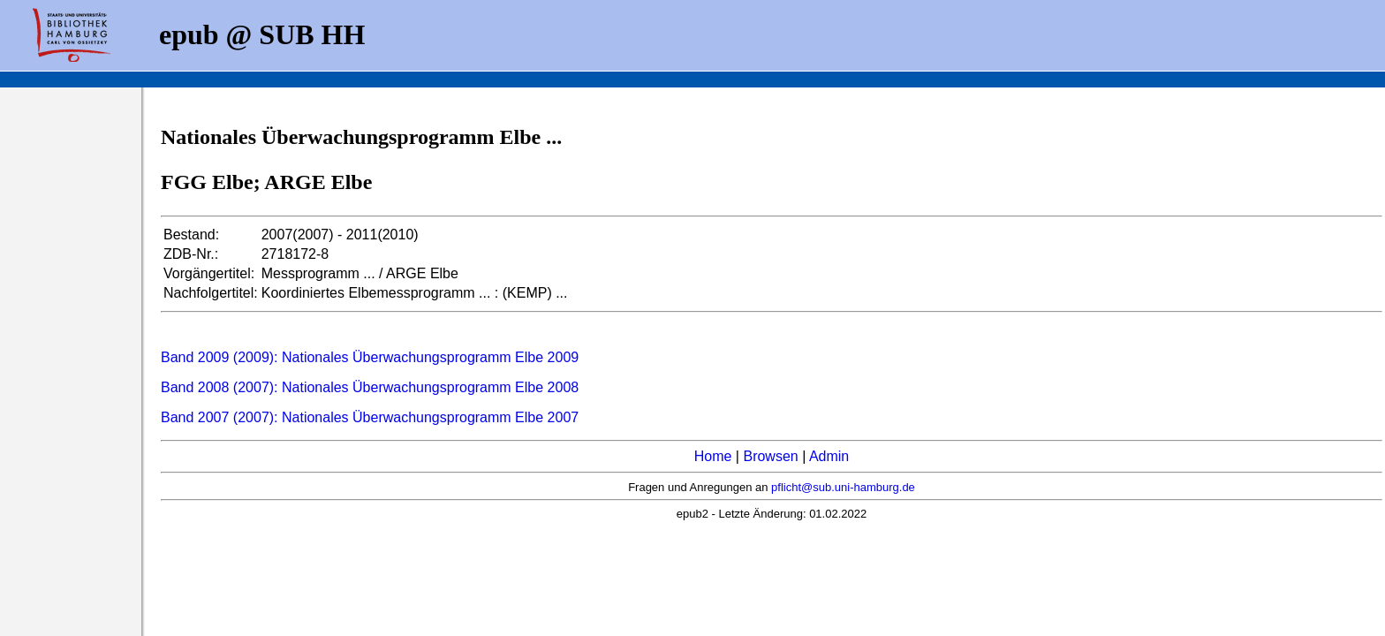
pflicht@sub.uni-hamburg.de (843, 487)
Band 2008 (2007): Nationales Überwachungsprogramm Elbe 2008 (370, 387)
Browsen (770, 456)
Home (713, 456)
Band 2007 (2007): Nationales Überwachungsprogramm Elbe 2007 (370, 417)
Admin (829, 456)
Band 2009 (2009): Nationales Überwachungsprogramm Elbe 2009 (370, 357)
